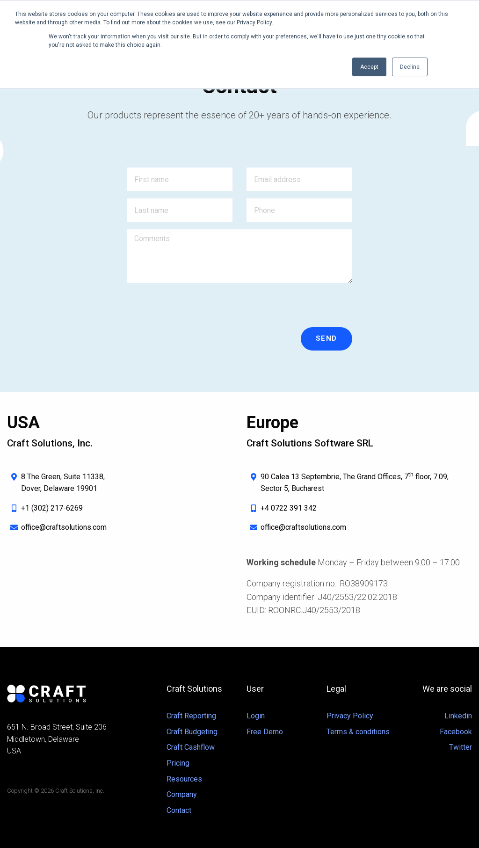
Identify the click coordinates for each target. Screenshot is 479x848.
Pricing (178, 763)
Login (256, 715)
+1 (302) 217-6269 (52, 508)
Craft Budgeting (192, 731)
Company (182, 794)
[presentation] (198, 309)
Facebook (456, 731)
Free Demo (265, 731)
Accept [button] (369, 67)
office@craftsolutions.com (64, 527)
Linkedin (458, 715)
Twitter (460, 747)
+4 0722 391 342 (289, 508)
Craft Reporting (191, 715)
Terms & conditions (358, 731)
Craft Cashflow (191, 747)
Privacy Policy (350, 715)
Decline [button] (410, 67)
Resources (184, 779)
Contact (179, 810)
